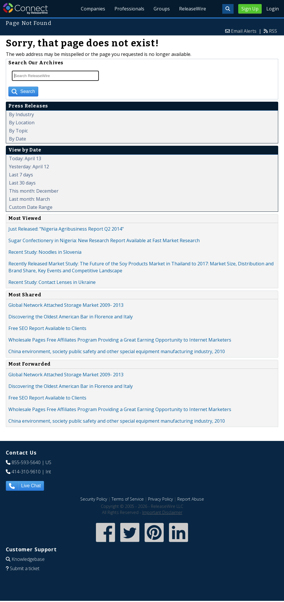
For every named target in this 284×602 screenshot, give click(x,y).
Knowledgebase (28, 559)
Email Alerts (243, 31)
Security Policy (93, 499)
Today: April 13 (25, 158)
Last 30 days (22, 183)
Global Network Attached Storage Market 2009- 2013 (65, 305)
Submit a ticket (24, 568)
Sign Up (249, 9)
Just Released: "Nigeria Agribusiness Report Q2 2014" (66, 229)
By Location (21, 122)
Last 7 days (21, 175)
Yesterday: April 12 (29, 166)
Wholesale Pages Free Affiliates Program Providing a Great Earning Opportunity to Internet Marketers (119, 340)
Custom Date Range (30, 207)
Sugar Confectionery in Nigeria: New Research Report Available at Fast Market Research (104, 240)
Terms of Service (128, 499)
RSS (273, 31)
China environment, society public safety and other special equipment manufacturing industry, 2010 (116, 351)
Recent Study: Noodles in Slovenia (44, 252)
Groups (162, 9)
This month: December (34, 191)
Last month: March (29, 199)
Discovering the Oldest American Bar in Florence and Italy (70, 316)
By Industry (21, 114)
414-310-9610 (26, 471)
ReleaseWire (192, 9)
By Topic (18, 130)
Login (272, 9)
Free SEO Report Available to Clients (47, 328)
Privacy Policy (160, 499)
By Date (17, 139)
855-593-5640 (26, 462)
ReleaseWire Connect (25, 8)
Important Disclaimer (162, 512)
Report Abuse (190, 499)
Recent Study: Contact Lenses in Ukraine (52, 282)
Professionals (130, 9)
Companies (93, 9)
